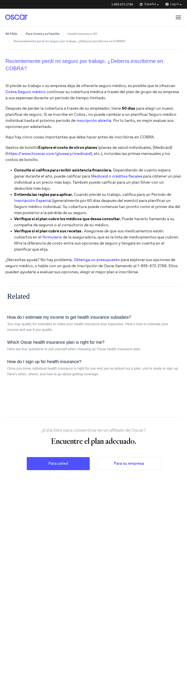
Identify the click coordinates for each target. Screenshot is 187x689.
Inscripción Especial (32, 201)
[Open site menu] (178, 17)
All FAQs (11, 34)
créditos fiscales (127, 176)
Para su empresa (129, 464)
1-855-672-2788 (122, 4)
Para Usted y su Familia (42, 34)
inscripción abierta (93, 121)
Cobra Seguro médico (25, 92)
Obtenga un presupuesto (97, 260)
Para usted (58, 464)
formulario (52, 237)
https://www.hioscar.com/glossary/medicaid (49, 154)
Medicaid (100, 176)
